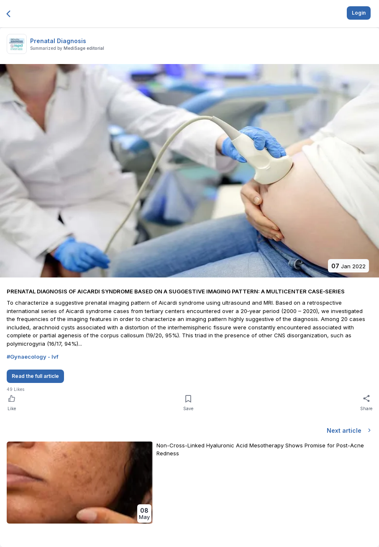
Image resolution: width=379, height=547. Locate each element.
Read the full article (35, 376)
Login (359, 13)
